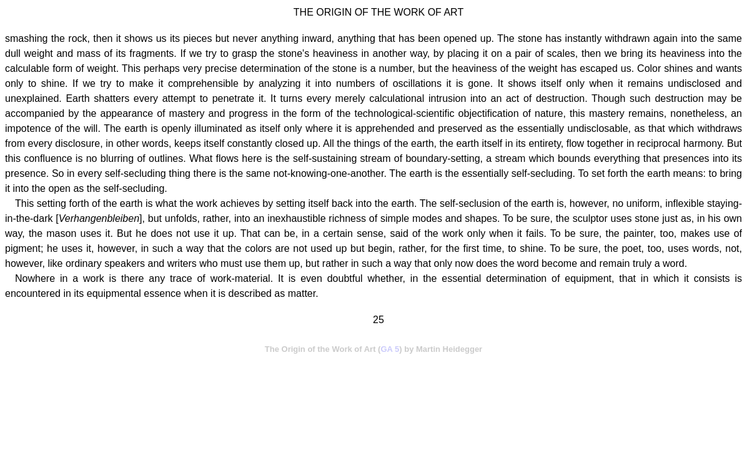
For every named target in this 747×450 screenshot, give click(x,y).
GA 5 (389, 349)
